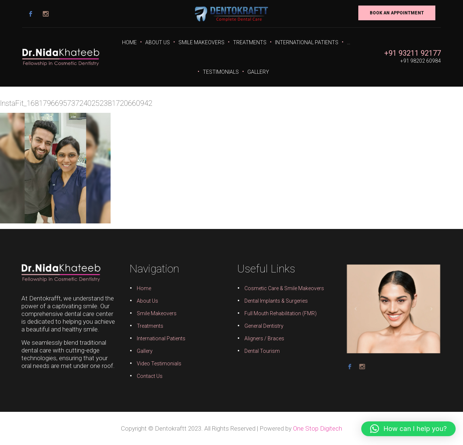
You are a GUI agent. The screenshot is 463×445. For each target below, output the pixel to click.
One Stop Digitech (317, 428)
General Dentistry (263, 326)
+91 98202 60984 (420, 61)
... (348, 42)
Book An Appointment (397, 12)
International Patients (306, 42)
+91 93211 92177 (412, 53)
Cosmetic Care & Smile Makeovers (282, 289)
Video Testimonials (160, 362)
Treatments (250, 42)
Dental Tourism (261, 350)
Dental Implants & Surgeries (275, 302)
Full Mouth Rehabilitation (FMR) (279, 314)
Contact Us (151, 375)
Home (129, 42)
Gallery (258, 72)
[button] (408, 428)
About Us (157, 42)
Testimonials (221, 72)
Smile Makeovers (201, 42)
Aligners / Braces (263, 338)
